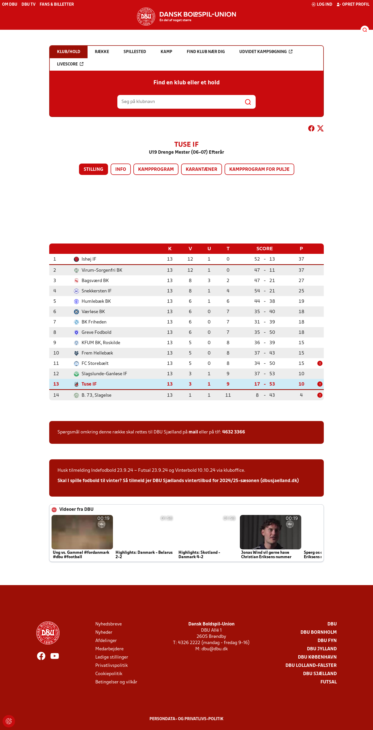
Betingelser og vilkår (116, 682)
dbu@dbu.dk (215, 649)
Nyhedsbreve (108, 624)
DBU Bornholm (318, 632)
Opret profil (352, 4)
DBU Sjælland (320, 674)
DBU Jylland (322, 649)
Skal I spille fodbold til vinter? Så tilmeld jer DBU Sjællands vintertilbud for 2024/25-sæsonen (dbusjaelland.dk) (178, 480)
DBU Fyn (327, 640)
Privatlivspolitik (111, 665)
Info (120, 169)
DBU (332, 624)
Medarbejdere (109, 649)
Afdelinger (106, 640)
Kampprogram (156, 169)
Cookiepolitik (108, 674)
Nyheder (103, 632)
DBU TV (28, 4)
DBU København (317, 657)
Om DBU (9, 4)
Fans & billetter (57, 4)
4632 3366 (233, 432)
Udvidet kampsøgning (265, 52)
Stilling (93, 169)
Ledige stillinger (111, 657)
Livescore (70, 64)
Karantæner (201, 169)
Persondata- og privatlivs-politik (186, 719)
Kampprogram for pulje (259, 169)
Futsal (328, 682)
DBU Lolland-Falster (311, 665)
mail (193, 432)
